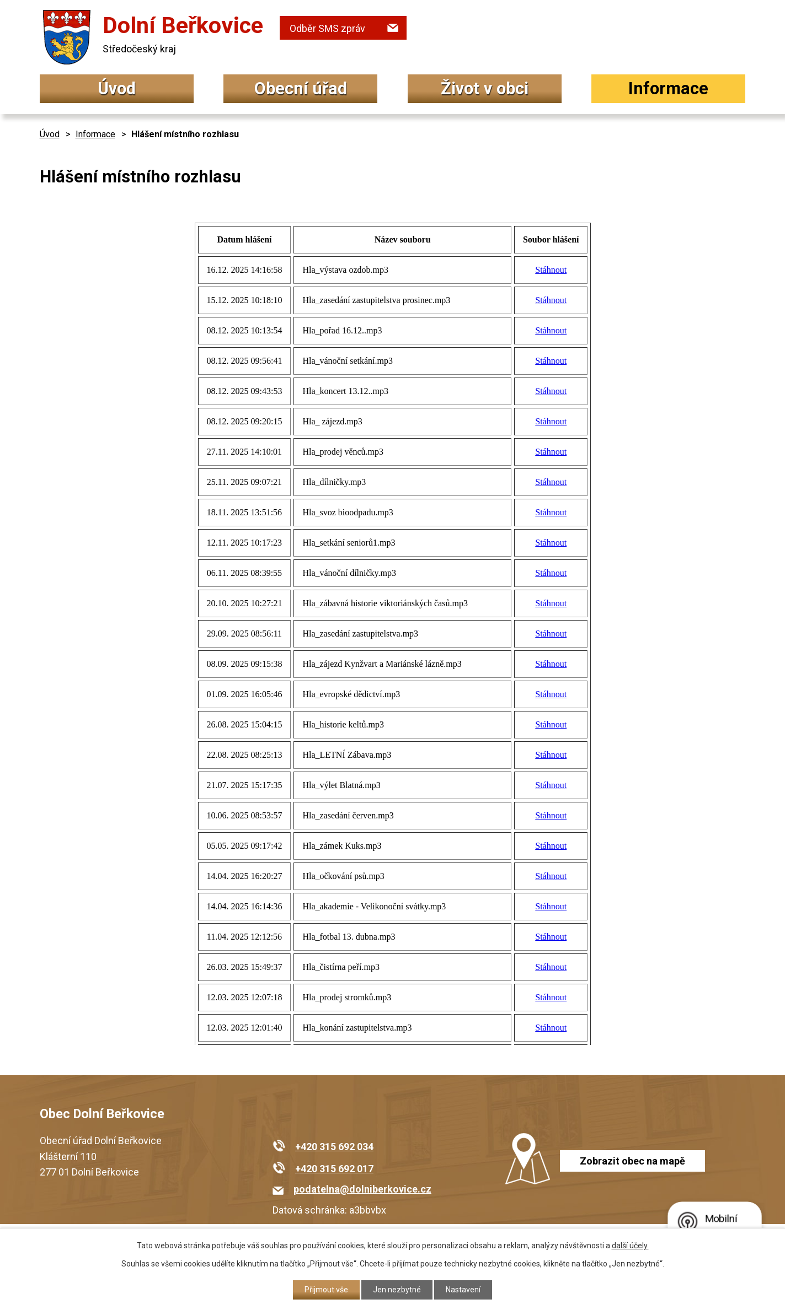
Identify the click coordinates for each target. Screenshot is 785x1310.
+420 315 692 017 (334, 1168)
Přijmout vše (326, 1289)
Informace (668, 88)
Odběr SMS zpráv (327, 28)
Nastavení (463, 1289)
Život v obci (484, 88)
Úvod (117, 88)
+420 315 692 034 (334, 1146)
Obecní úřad (300, 88)
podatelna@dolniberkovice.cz (362, 1189)
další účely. (630, 1245)
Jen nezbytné (397, 1289)
